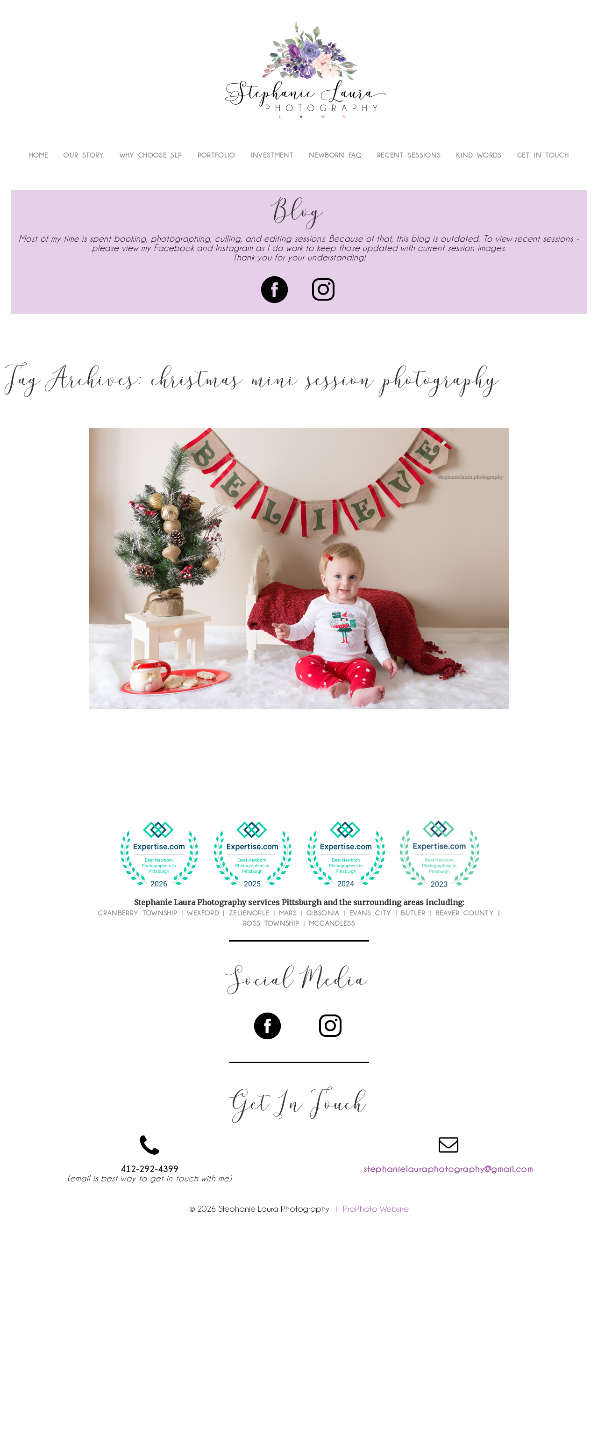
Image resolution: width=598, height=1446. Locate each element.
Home (38, 155)
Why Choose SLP (151, 155)
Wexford (203, 913)
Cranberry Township (137, 913)
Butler (413, 913)
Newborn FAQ (335, 155)
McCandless (332, 923)
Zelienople (249, 913)
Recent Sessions (409, 155)
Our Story (84, 155)
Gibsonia (323, 913)
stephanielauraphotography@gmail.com (448, 1168)
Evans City (370, 913)
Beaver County (464, 913)
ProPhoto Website (376, 1208)
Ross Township (271, 923)
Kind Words (479, 155)
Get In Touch (543, 155)
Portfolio (216, 155)
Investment (272, 155)
